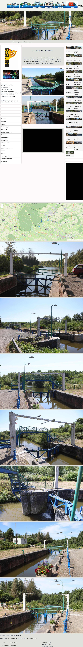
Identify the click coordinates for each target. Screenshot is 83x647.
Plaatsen (3, 135)
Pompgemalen (5, 137)
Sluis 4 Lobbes (69, 100)
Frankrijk (12, 96)
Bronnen (3, 119)
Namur (68, 155)
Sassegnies (11, 91)
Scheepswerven (5, 142)
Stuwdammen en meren (7, 148)
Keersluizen (4, 129)
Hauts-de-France (50, 61)
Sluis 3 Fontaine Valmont (76, 92)
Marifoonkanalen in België (9, 645)
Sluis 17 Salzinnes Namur (76, 147)
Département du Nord (29, 61)
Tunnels (3, 153)
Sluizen (3, 145)
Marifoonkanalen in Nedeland (10, 643)
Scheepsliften (4, 140)
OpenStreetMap (75, 239)
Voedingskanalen (5, 156)
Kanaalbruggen (5, 127)
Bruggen (3, 121)
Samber (55, 58)
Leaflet (69, 239)
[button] (41, 220)
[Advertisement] (42, 140)
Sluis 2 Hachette (13, 100)
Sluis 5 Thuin (77, 100)
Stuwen (3, 150)
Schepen (44, 642)
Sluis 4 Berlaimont (16, 102)
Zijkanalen (4, 161)
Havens (3, 124)
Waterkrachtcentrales (6, 158)
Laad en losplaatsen (6, 132)
